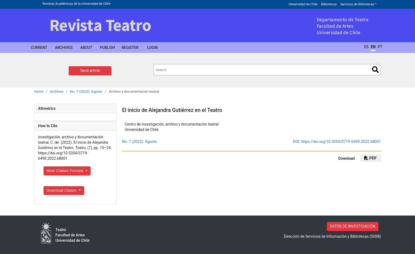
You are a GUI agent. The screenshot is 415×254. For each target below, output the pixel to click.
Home (39, 91)
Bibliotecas (329, 4)
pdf (370, 158)
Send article (90, 70)
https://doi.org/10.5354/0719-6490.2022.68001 (341, 141)
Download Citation (62, 190)
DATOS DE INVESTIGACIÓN (352, 226)
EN (373, 47)
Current (39, 47)
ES (366, 47)
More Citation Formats (65, 171)
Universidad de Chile (303, 4)
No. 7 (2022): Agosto (86, 91)
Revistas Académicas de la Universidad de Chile (76, 4)
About (86, 47)
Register (130, 47)
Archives (64, 47)
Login (152, 47)
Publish (107, 47)
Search (375, 69)
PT (380, 47)
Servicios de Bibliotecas (357, 4)
